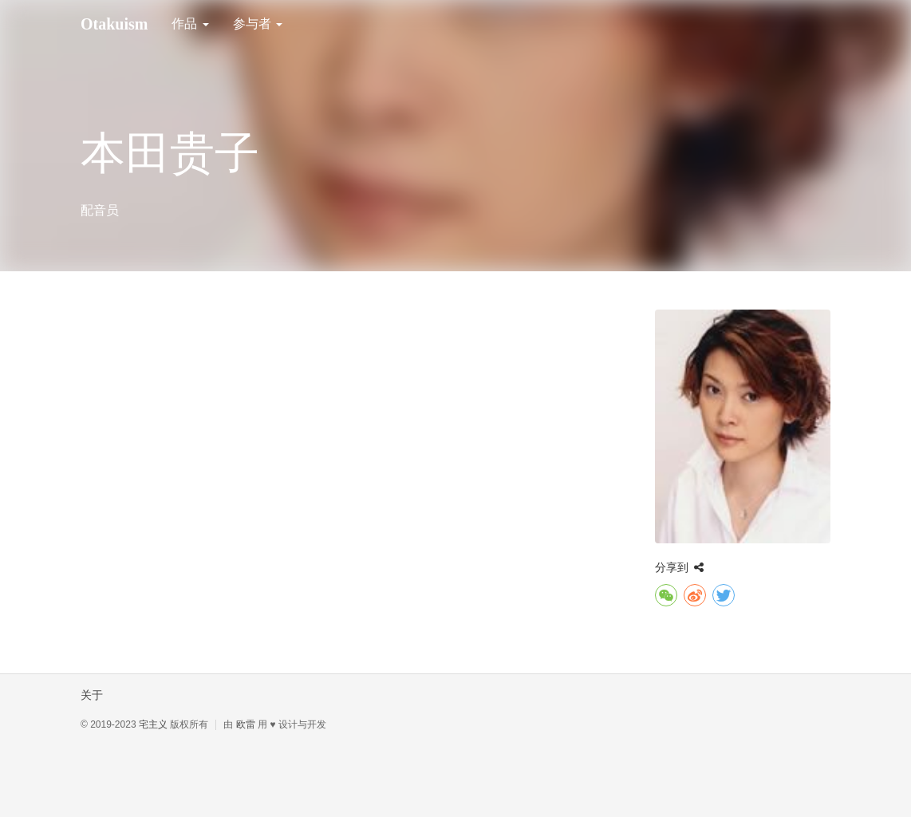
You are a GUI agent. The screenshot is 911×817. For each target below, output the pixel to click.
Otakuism (114, 24)
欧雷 (245, 724)
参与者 (257, 23)
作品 (190, 23)
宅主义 (153, 724)
